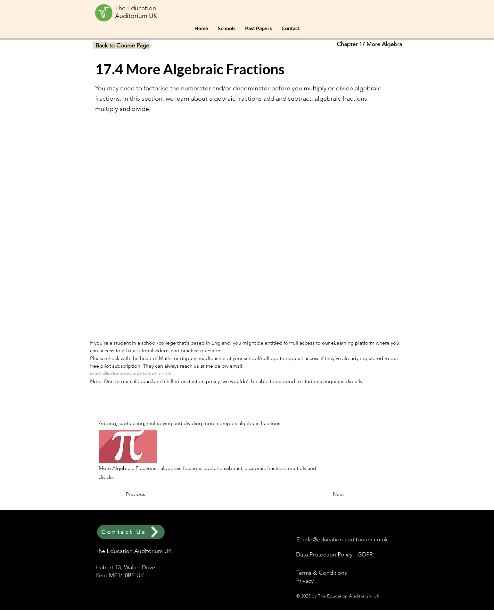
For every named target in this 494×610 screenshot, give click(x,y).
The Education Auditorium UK (136, 12)
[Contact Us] (131, 532)
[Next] (328, 494)
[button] (226, 28)
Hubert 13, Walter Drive (125, 567)
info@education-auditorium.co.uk (345, 539)
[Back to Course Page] (122, 45)
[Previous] (147, 494)
